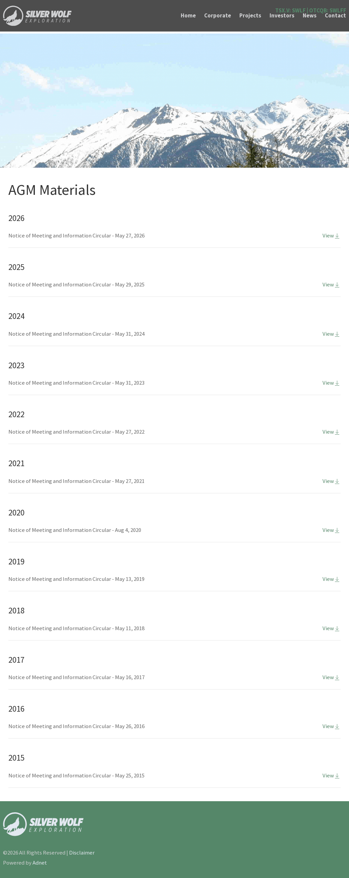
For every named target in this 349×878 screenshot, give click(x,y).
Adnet (40, 862)
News (309, 15)
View (332, 235)
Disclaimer (82, 852)
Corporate (217, 15)
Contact (335, 15)
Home (188, 15)
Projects (250, 15)
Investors (282, 15)
